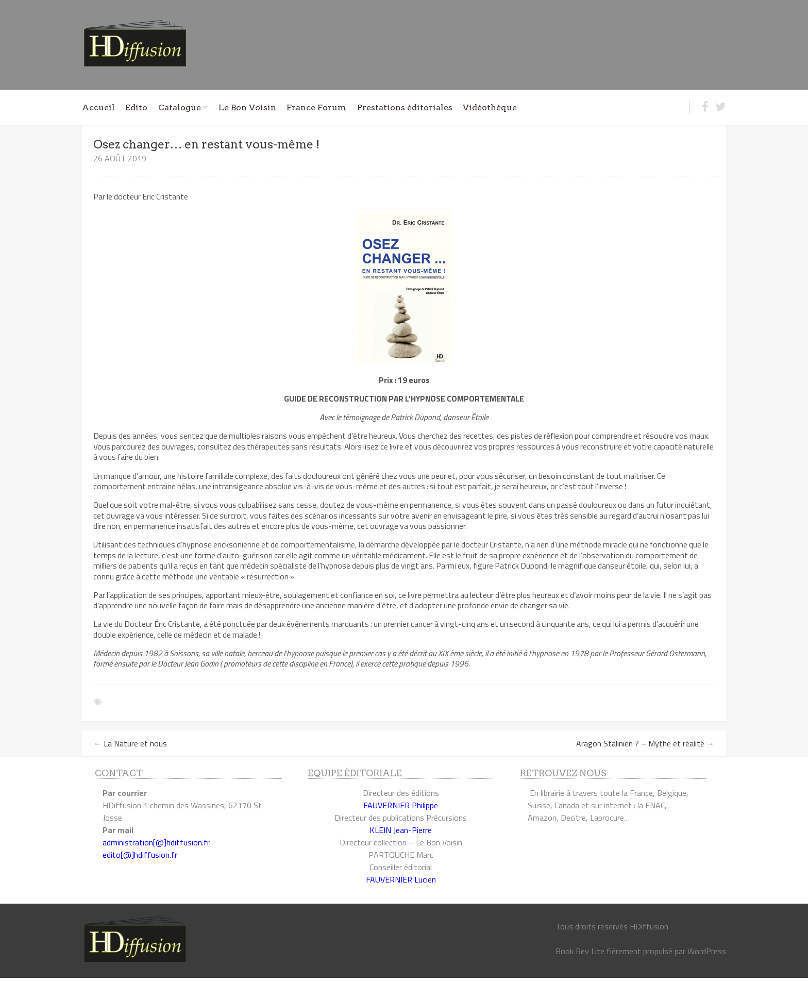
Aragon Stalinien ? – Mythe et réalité (645, 743)
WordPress (706, 951)
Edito (136, 107)
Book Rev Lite (580, 951)
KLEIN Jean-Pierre (400, 830)
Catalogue (179, 107)
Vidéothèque (490, 107)
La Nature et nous (130, 743)
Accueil (98, 107)
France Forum (316, 107)
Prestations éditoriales (404, 107)
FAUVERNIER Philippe (400, 805)
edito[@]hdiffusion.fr (140, 854)
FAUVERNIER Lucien (401, 879)
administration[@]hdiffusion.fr (156, 842)
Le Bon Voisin (247, 107)
